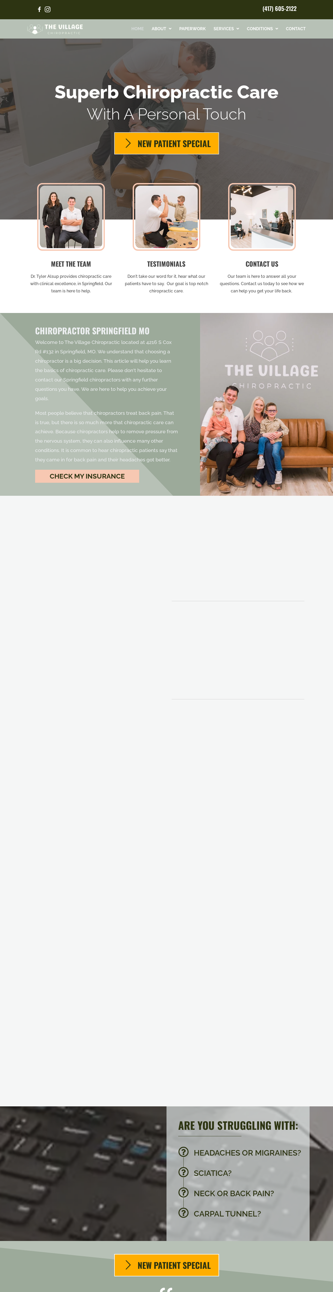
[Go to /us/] (71, 240)
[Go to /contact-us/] (261, 240)
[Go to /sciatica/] (241, 1174)
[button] (87, 476)
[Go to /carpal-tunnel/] (241, 1215)
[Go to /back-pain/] (241, 1194)
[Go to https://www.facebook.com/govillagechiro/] (39, 10)
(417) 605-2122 (279, 8)
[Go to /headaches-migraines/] (241, 1154)
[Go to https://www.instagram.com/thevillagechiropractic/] (47, 10)
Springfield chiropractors (91, 379)
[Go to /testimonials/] (166, 240)
